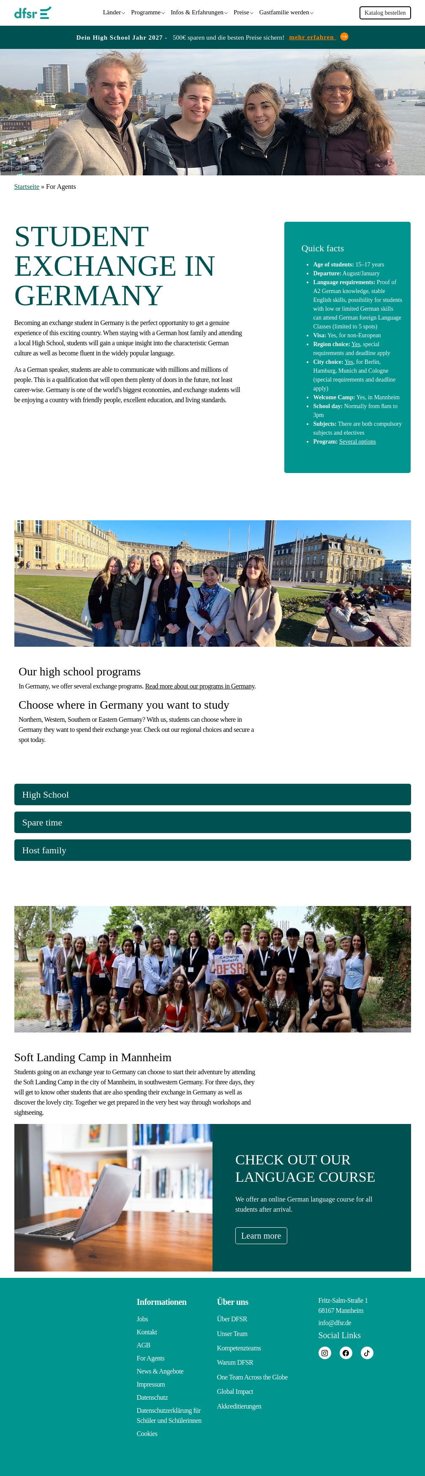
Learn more (268, 1234)
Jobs (142, 1317)
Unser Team (232, 1330)
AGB (143, 1343)
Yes (355, 342)
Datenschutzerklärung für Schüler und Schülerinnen (169, 1414)
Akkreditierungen (239, 1396)
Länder (112, 11)
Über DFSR (232, 1317)
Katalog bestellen (385, 12)
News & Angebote (160, 1370)
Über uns (232, 1300)
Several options (357, 439)
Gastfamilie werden (284, 11)
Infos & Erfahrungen (197, 11)
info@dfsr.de (335, 1321)
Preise (241, 11)
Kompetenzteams (239, 1343)
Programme (146, 11)
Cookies (147, 1432)
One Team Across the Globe (252, 1370)
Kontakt (147, 1330)
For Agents (151, 1356)
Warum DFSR (235, 1356)
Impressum (151, 1383)
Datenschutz (152, 1396)
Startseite (27, 184)
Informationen (162, 1300)
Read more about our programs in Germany (199, 684)
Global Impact (235, 1383)
